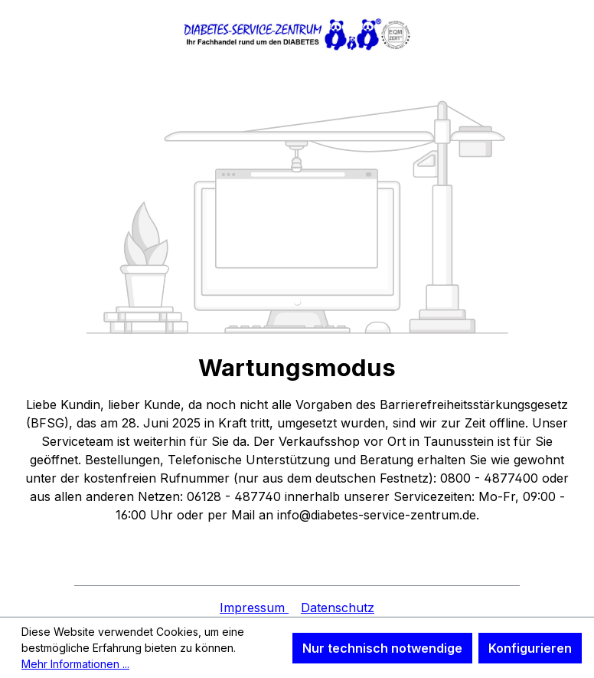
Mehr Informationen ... (75, 663)
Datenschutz (337, 607)
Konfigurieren (530, 648)
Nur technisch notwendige (382, 648)
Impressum (254, 607)
